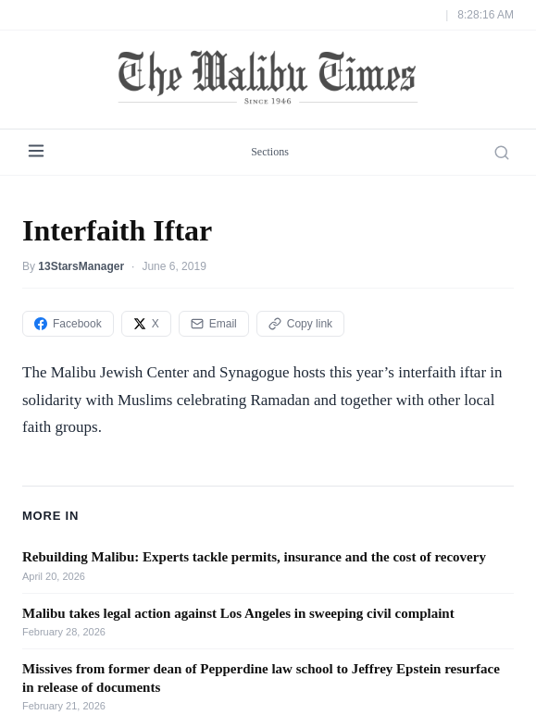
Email (214, 323)
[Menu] (36, 152)
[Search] (502, 153)
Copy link (300, 323)
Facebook (68, 323)
